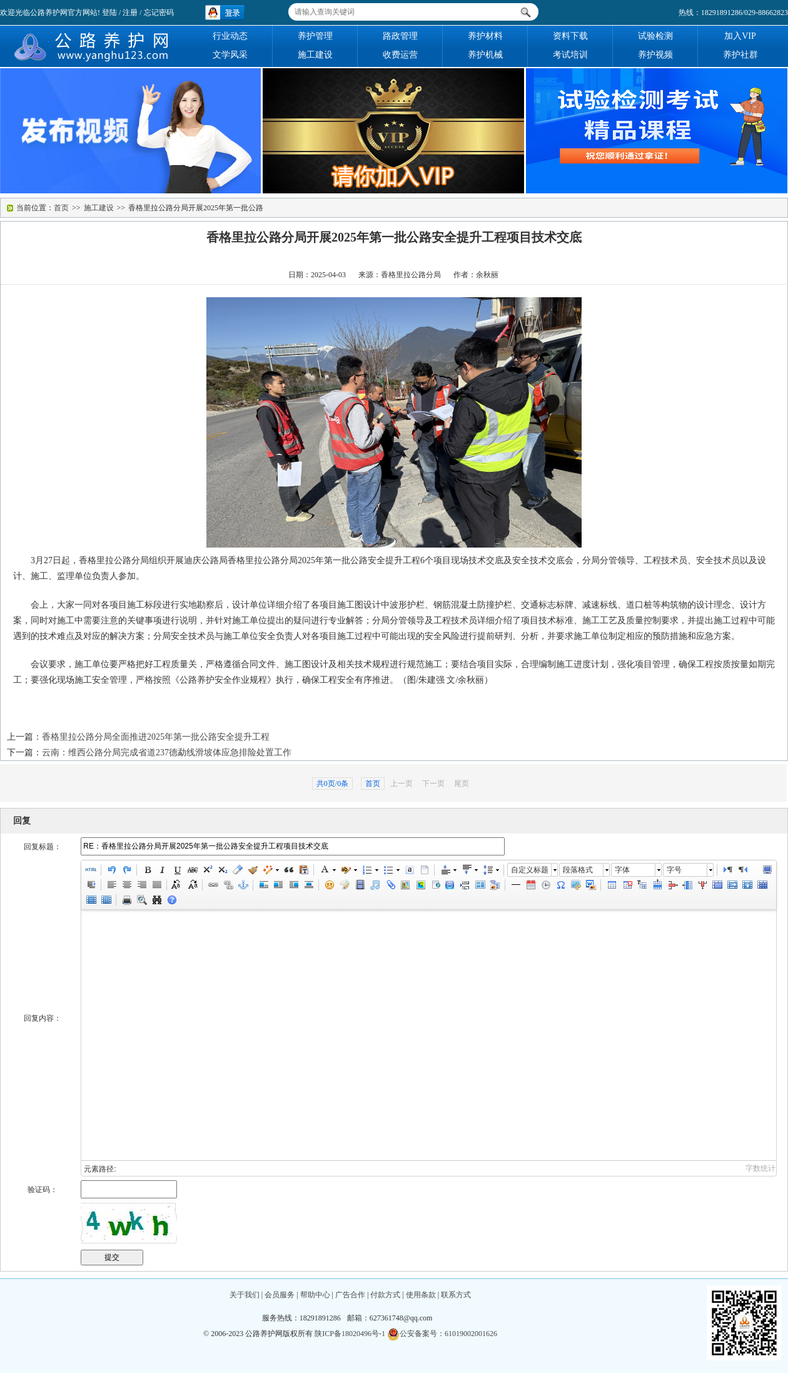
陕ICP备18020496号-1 (350, 1333)
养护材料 (485, 36)
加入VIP (740, 36)
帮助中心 (315, 1294)
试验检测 (655, 36)
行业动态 (230, 36)
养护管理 (315, 36)
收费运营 (400, 54)
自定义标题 (529, 869)
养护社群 (740, 54)
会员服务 (280, 1294)
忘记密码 (159, 12)
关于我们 (245, 1294)
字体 (622, 869)
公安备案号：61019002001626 (442, 1333)
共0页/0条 (332, 783)
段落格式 (578, 869)
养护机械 (485, 54)
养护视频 (655, 54)
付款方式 (385, 1294)
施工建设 (315, 54)
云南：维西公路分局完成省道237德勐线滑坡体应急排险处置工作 (166, 752)
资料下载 (570, 36)
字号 (674, 869)
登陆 (109, 12)
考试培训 (570, 54)
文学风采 (230, 54)
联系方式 (456, 1294)
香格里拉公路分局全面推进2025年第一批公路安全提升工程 (156, 737)
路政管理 (400, 36)
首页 (61, 207)
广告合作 (350, 1294)
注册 (130, 12)
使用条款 (421, 1294)
